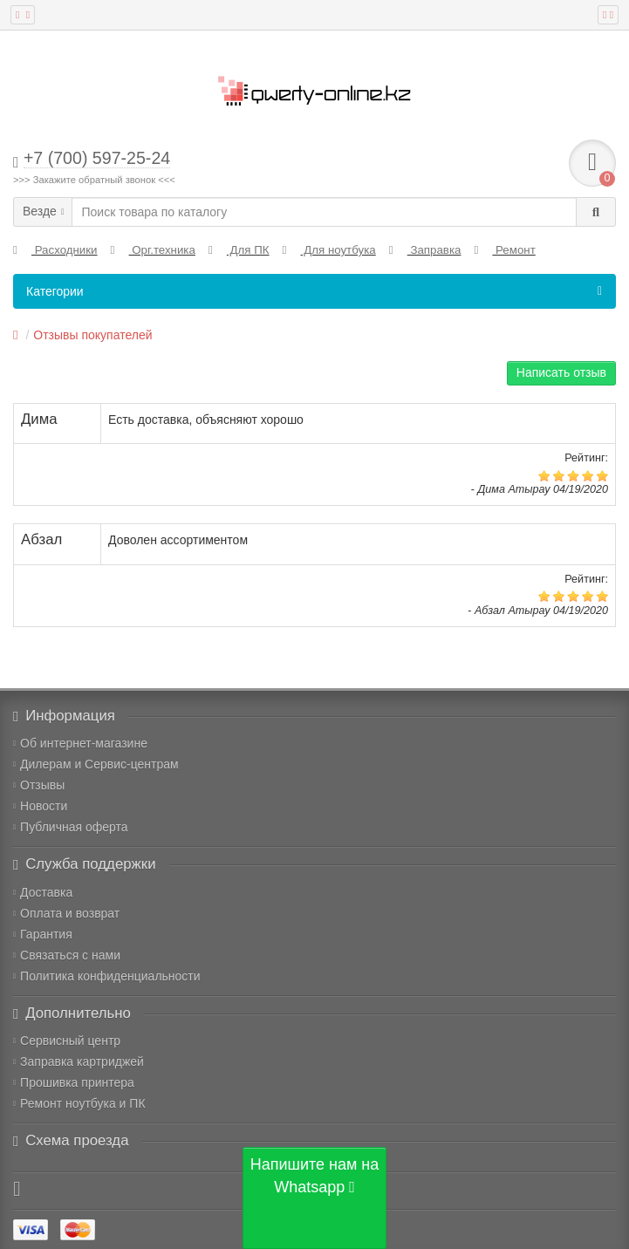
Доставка (42, 892)
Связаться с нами (66, 955)
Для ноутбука (329, 249)
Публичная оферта (70, 827)
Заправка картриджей (78, 1061)
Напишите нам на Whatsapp (314, 1176)
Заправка (425, 249)
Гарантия (42, 934)
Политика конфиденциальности (107, 976)
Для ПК (239, 249)
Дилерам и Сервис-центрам (96, 764)
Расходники (55, 249)
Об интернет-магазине (80, 743)
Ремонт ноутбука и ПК (79, 1103)
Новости (40, 806)
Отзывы (39, 785)
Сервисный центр (66, 1041)
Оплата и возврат (66, 913)
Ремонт (504, 249)
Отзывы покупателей (92, 335)
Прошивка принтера (73, 1082)
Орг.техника (153, 249)
